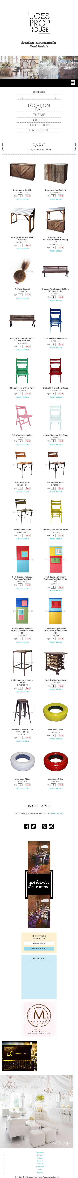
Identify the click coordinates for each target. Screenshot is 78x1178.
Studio (40, 1158)
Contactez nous (57, 813)
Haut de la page (39, 806)
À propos (40, 1152)
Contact (40, 1164)
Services (40, 1155)
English (40, 1172)
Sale (40, 1169)
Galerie (40, 1161)
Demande (40, 1167)
